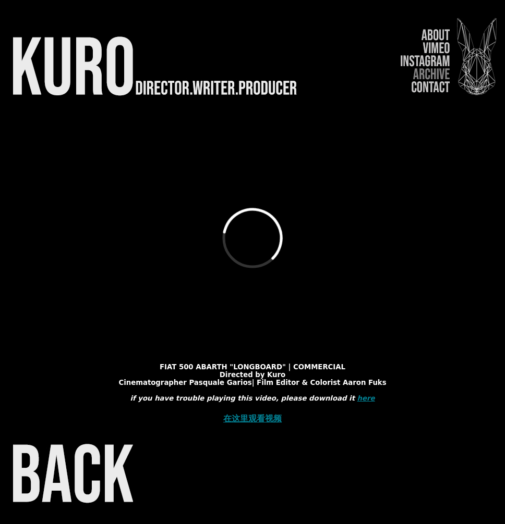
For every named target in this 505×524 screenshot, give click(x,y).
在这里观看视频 (252, 418)
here (366, 398)
